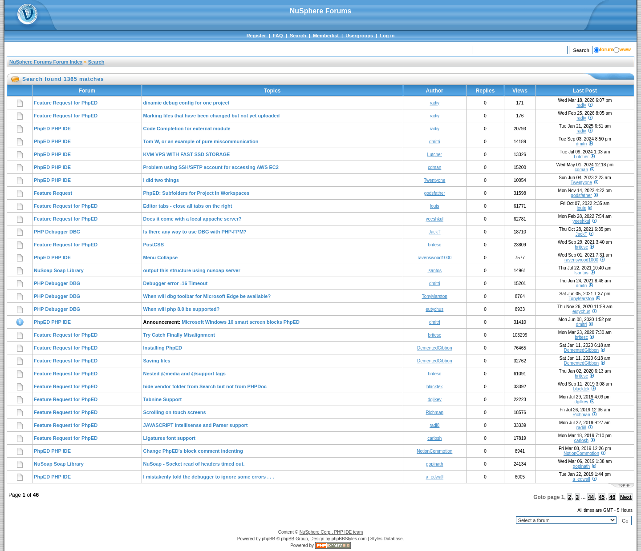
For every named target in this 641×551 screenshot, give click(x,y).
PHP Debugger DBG (57, 231)
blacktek (434, 386)
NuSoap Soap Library (59, 270)
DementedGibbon (434, 348)
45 (601, 497)
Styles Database (386, 538)
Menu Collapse (160, 257)
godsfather (434, 193)
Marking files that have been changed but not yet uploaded (211, 115)
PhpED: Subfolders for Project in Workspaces (196, 193)
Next (626, 497)
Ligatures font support (169, 438)
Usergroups (359, 35)
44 (591, 497)
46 (612, 497)
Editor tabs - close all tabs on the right (187, 206)
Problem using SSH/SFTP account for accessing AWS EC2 (211, 167)
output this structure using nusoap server (191, 270)
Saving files (156, 360)
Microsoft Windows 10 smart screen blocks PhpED (241, 322)
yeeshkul (434, 219)
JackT (435, 231)
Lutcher (434, 154)
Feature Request (53, 193)
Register (256, 35)
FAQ (278, 35)
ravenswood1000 (434, 257)
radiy (434, 103)
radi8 (434, 425)
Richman (434, 412)
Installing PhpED (162, 347)
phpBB (268, 538)
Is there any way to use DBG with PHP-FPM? (195, 231)
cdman (434, 167)
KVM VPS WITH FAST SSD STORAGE (186, 154)
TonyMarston (434, 296)
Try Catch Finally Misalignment (179, 335)
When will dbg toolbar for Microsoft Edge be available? (207, 296)
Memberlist (326, 35)
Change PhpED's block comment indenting (193, 451)
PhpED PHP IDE (52, 128)
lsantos (434, 270)
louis (434, 206)
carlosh (434, 438)
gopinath (434, 464)
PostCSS (153, 244)
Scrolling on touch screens (174, 412)
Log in (387, 35)
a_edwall (434, 477)
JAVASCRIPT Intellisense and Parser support (195, 425)
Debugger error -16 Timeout (175, 283)
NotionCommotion (434, 451)
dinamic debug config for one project (186, 102)
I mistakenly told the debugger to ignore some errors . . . (208, 476)
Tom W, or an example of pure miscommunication (201, 141)
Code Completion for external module (187, 128)
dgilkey (435, 399)
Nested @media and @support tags (184, 373)
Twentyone (434, 180)
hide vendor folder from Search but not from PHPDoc (205, 386)
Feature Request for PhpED (65, 102)
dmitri (434, 141)
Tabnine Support (162, 399)
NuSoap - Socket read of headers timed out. (194, 464)
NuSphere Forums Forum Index (45, 61)
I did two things (161, 180)
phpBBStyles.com (349, 538)
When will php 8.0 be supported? (181, 309)
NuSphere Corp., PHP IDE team (331, 532)
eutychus (434, 309)
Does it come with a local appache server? (192, 218)
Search (298, 35)
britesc (434, 244)
